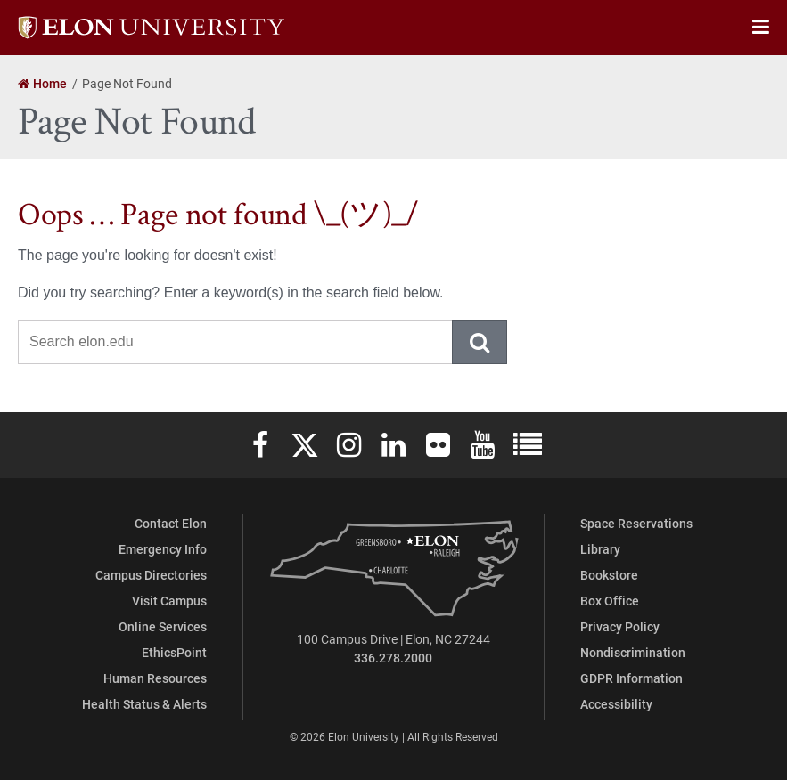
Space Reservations (636, 523)
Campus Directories (151, 574)
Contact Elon (171, 523)
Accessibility (616, 703)
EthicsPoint (174, 652)
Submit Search (480, 342)
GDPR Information (631, 678)
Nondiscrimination (632, 652)
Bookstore (609, 574)
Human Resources (155, 678)
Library (600, 548)
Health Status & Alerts (144, 703)
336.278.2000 (393, 657)
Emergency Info (163, 548)
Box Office (609, 600)
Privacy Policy (620, 626)
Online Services (163, 626)
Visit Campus (169, 600)
